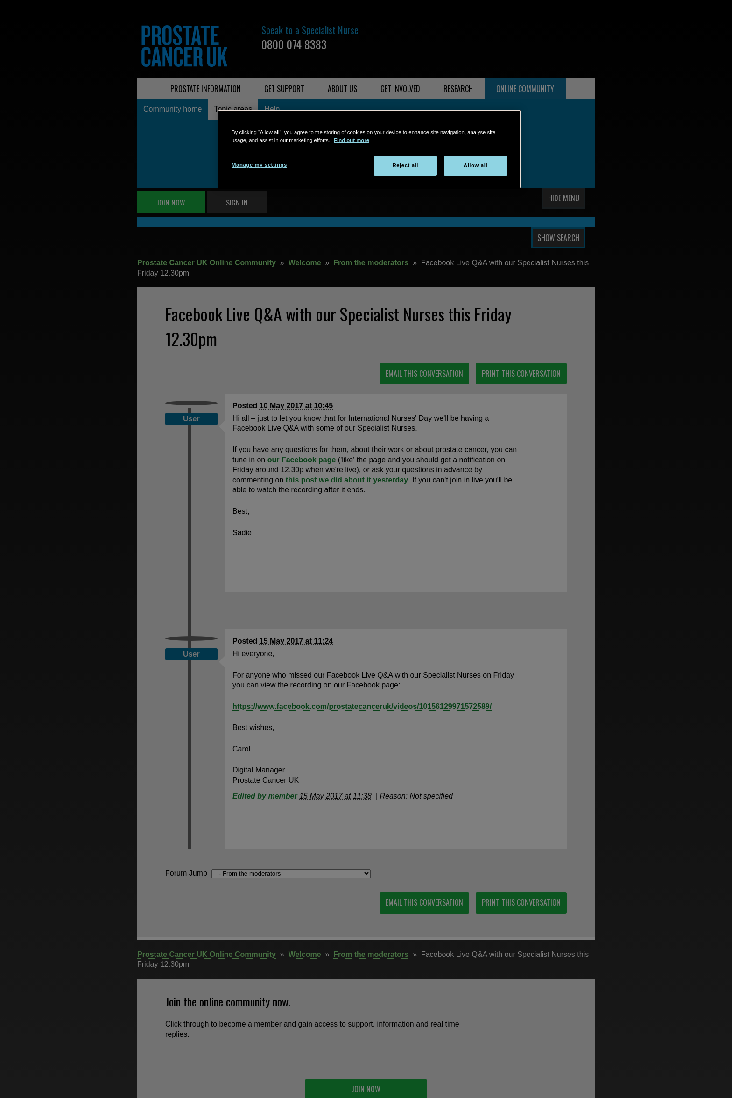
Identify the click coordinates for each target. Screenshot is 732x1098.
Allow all (475, 165)
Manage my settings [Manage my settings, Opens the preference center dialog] (259, 165)
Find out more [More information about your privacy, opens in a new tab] (351, 140)
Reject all (405, 165)
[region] (369, 149)
